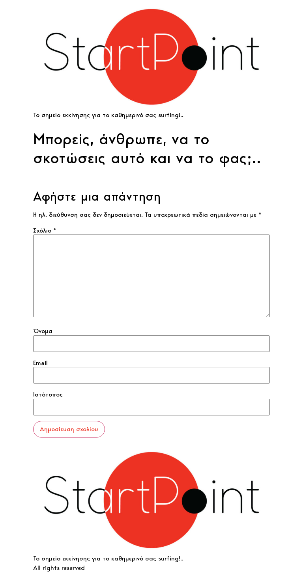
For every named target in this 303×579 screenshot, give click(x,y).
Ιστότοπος (48, 394)
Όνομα (42, 331)
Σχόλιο (44, 230)
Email (40, 363)
